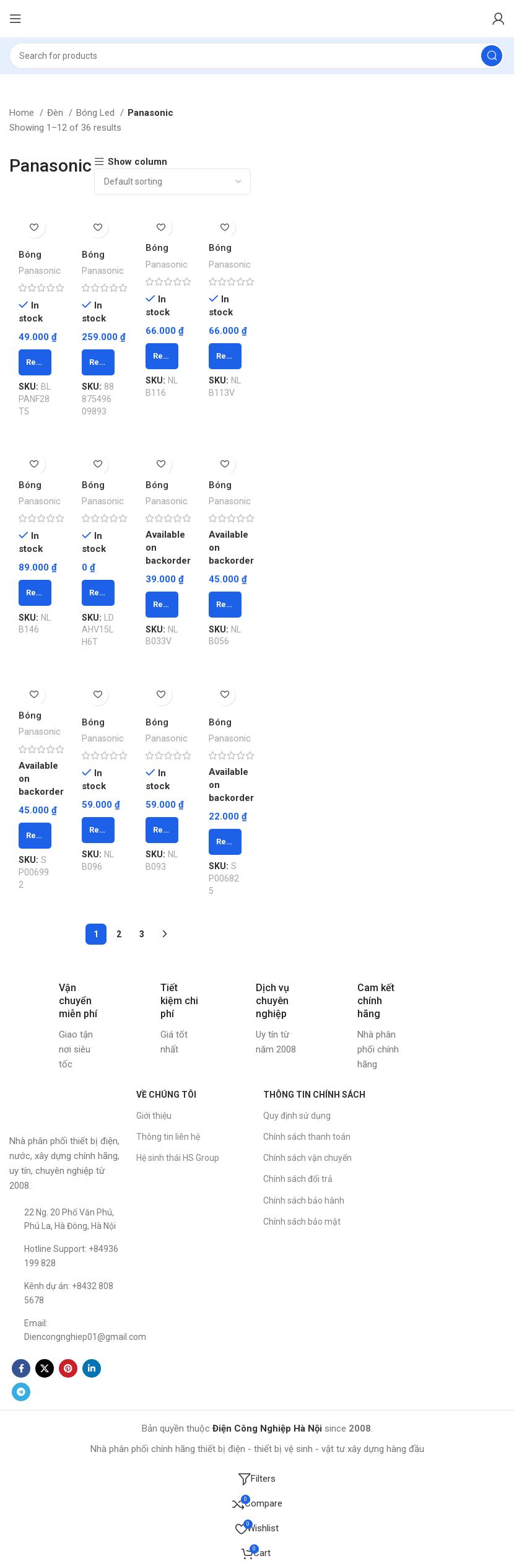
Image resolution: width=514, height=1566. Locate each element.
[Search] (257, 56)
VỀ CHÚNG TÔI (166, 1095)
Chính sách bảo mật (302, 1222)
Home (23, 112)
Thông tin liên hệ (168, 1137)
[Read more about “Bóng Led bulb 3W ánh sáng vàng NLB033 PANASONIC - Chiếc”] (162, 605)
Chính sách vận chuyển (307, 1158)
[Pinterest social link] (68, 1368)
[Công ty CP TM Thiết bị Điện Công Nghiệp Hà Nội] (447, 1177)
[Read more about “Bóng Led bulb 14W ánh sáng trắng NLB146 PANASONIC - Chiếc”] (35, 593)
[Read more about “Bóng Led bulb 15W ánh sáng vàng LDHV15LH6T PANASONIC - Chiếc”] (98, 593)
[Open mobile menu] (15, 18)
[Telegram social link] (21, 1392)
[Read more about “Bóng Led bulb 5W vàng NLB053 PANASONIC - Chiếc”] (35, 836)
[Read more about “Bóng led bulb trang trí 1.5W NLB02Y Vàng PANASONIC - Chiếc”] (225, 842)
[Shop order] (172, 181)
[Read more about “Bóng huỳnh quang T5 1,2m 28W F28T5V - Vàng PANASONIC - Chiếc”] (35, 362)
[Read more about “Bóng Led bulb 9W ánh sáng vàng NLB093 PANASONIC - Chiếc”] (162, 830)
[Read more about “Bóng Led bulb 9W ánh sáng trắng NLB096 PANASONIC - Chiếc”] (98, 830)
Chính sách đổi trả (298, 1179)
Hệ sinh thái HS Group (177, 1158)
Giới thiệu (154, 1116)
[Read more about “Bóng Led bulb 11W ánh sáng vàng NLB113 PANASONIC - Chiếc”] (225, 356)
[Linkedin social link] (91, 1368)
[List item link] (66, 1219)
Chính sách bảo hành (303, 1200)
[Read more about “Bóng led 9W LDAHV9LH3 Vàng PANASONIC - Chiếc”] (98, 362)
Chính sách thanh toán (307, 1137)
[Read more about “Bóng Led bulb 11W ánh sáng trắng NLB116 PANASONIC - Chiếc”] (162, 356)
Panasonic (40, 271)
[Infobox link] (53, 1026)
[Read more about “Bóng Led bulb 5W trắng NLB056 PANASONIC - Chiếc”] (225, 605)
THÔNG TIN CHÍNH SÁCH (314, 1095)
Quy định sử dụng (297, 1116)
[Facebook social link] (21, 1368)
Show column (137, 162)
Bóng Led (96, 112)
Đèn (56, 112)
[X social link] (44, 1368)
